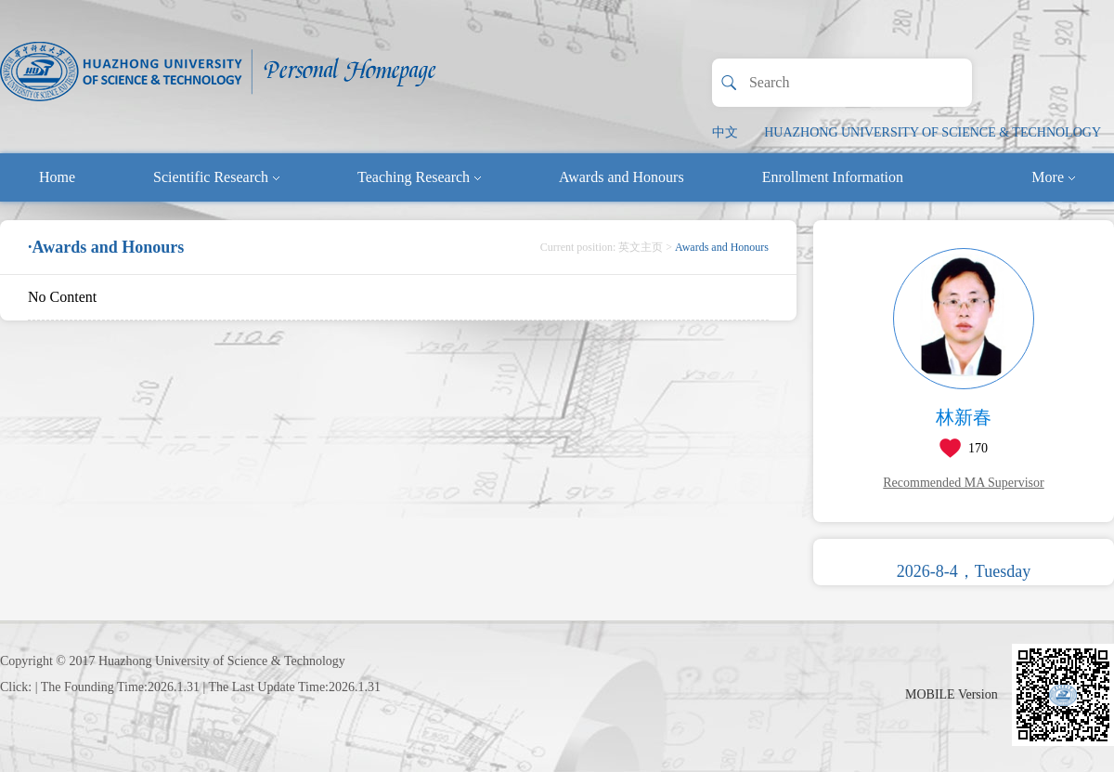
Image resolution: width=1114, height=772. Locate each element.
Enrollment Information (832, 177)
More (1053, 177)
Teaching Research (419, 177)
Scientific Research (216, 177)
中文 (725, 132)
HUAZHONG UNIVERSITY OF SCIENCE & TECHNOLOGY (932, 132)
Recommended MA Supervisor (963, 483)
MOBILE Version (951, 694)
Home (57, 177)
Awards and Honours (621, 177)
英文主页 (640, 247)
